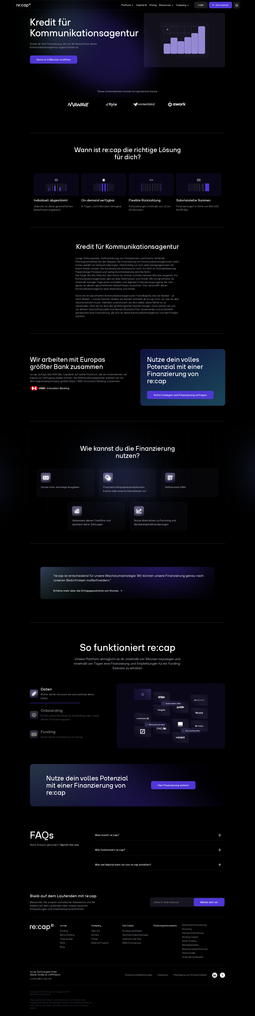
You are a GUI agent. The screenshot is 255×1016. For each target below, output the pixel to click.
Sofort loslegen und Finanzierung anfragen (180, 394)
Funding (64, 931)
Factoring (187, 929)
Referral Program (100, 943)
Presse (94, 939)
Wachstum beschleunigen (135, 935)
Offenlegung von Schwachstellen (190, 975)
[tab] (66, 694)
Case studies (66, 939)
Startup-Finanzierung (193, 933)
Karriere (95, 935)
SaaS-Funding (189, 941)
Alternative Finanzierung (194, 925)
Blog (62, 947)
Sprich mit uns (69, 844)
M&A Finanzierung (131, 943)
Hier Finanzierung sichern (173, 785)
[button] (127, 5)
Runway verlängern (132, 931)
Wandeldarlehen (190, 945)
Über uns (95, 931)
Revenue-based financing (194, 949)
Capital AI (141, 5)
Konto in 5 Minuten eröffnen (54, 59)
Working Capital (190, 937)
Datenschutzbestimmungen (138, 975)
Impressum (163, 975)
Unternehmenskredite (192, 957)
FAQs (62, 943)
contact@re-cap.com (41, 979)
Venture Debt (188, 953)
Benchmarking (67, 935)
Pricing (153, 5)
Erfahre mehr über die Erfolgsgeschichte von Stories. (86, 590)
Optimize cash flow (131, 939)
